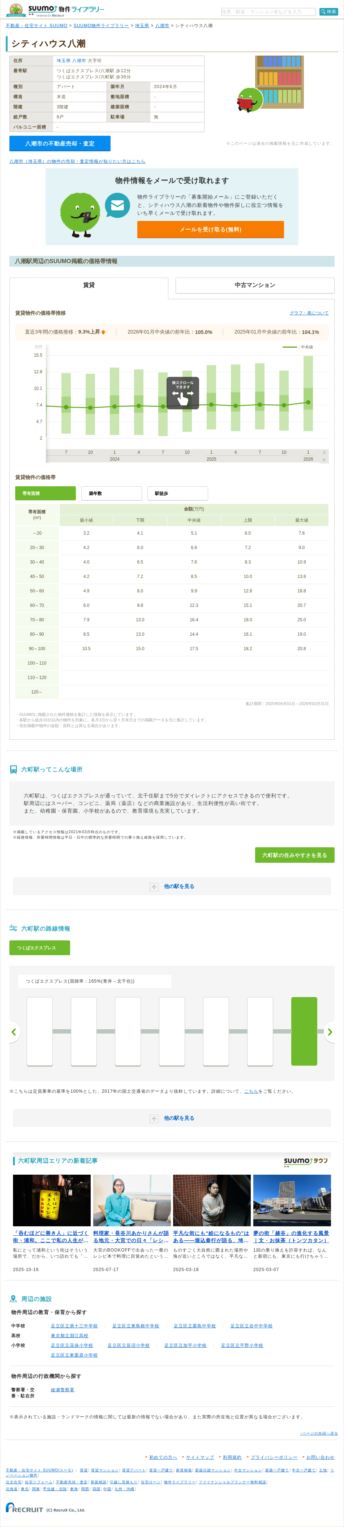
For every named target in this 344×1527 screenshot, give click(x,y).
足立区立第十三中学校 (74, 1325)
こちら (251, 1091)
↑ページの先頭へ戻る (319, 1433)
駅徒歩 (161, 493)
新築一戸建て (277, 1470)
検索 (331, 11)
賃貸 (84, 1470)
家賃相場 (184, 1470)
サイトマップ (200, 1457)
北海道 (12, 1489)
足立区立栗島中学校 (195, 1325)
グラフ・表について (309, 313)
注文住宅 (14, 1482)
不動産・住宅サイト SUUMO (37, 25)
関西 (85, 1489)
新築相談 (99, 1482)
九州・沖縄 (124, 1489)
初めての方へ (163, 1457)
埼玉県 (142, 25)
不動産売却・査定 (72, 1482)
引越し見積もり (124, 1482)
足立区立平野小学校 (242, 1345)
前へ (14, 1032)
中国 (107, 1489)
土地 (323, 1470)
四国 (96, 1489)
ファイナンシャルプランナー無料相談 (232, 1482)
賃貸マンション (105, 1470)
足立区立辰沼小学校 (129, 1345)
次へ (329, 1032)
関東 (36, 1489)
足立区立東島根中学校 (135, 1325)
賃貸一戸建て (161, 1470)
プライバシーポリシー (274, 1457)
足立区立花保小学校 (72, 1345)
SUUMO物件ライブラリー (101, 25)
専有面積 (31, 493)
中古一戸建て (304, 1470)
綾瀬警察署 (62, 1389)
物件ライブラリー (180, 1482)
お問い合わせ (320, 1457)
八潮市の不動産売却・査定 (60, 143)
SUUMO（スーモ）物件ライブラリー (55, 10)
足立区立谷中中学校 (252, 1325)
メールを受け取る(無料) (211, 229)
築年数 (95, 493)
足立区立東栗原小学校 (74, 1355)
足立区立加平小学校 (185, 1345)
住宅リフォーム (39, 1482)
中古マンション (248, 1470)
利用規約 (232, 1457)
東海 (74, 1489)
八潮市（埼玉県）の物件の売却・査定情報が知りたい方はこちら (77, 161)
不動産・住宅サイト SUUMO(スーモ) (39, 1470)
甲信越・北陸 (55, 1489)
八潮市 (162, 25)
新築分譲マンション (213, 1470)
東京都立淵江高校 (70, 1335)
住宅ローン (151, 1482)
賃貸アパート (134, 1470)
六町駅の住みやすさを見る (294, 855)
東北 (25, 1489)
